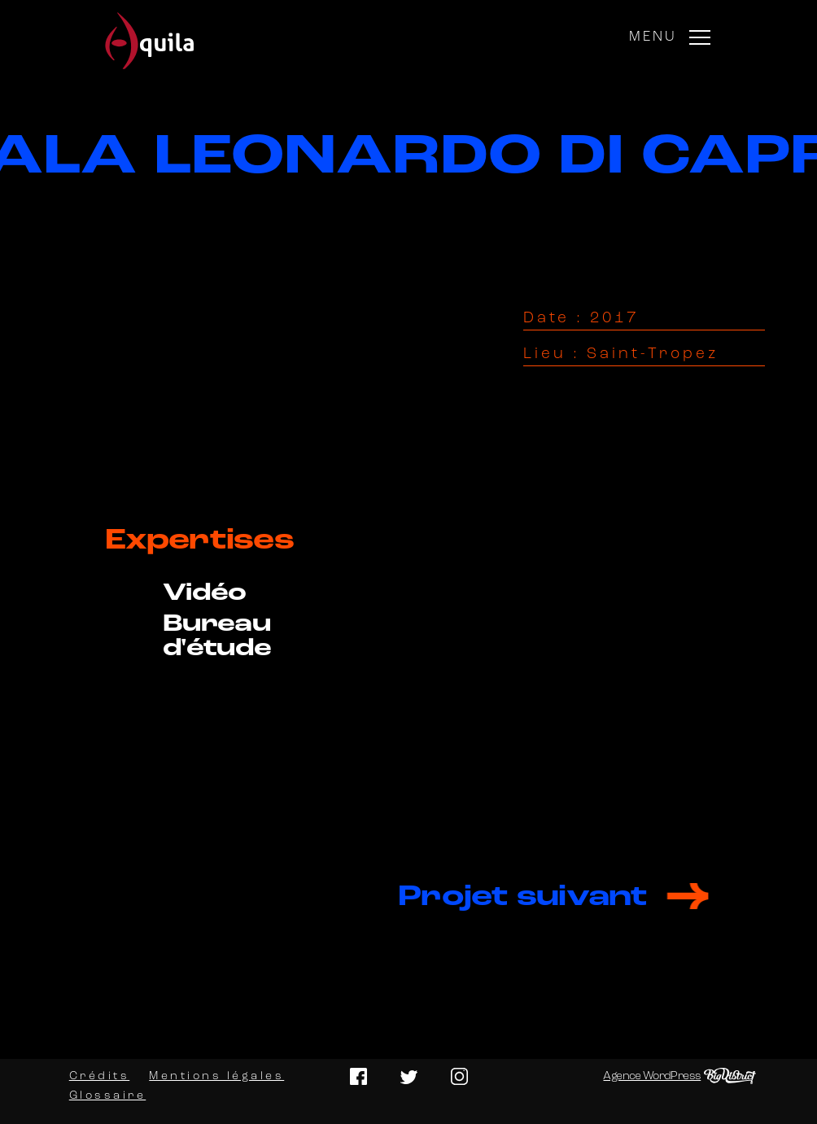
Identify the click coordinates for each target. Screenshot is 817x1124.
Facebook (358, 1076)
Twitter (408, 1076)
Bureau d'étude (217, 637)
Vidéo (205, 593)
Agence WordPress (652, 1076)
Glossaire (107, 1096)
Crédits (99, 1076)
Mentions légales (216, 1076)
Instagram (459, 1076)
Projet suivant (522, 897)
